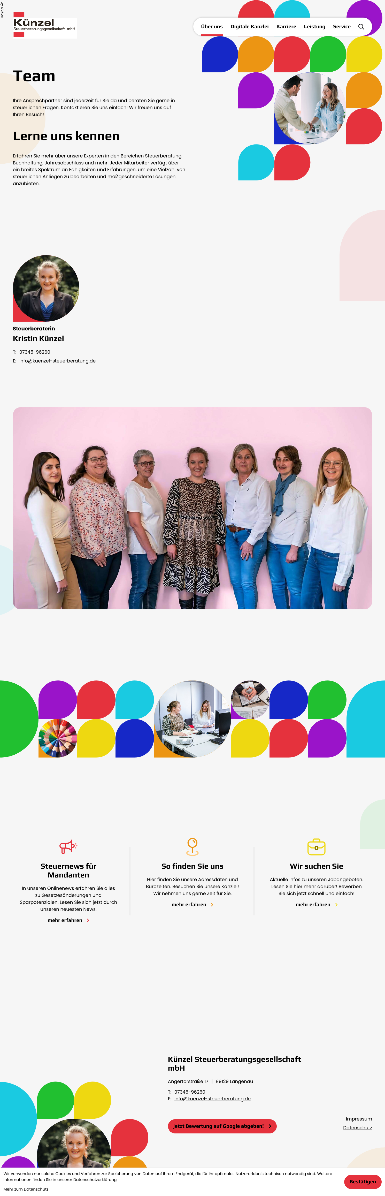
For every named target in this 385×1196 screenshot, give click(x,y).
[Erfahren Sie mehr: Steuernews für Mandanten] (68, 920)
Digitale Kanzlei (249, 26)
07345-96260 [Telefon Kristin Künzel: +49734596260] (34, 352)
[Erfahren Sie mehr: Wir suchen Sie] (316, 905)
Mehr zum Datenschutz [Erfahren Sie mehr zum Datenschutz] (25, 1189)
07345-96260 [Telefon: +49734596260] (189, 1092)
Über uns (212, 26)
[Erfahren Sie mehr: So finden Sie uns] (192, 905)
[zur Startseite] (53, 26)
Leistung (315, 26)
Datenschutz (357, 1128)
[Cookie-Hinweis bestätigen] (363, 1182)
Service (342, 26)
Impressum (359, 1119)
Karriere (286, 26)
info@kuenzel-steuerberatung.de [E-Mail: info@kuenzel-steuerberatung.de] (57, 361)
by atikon (2, 10)
